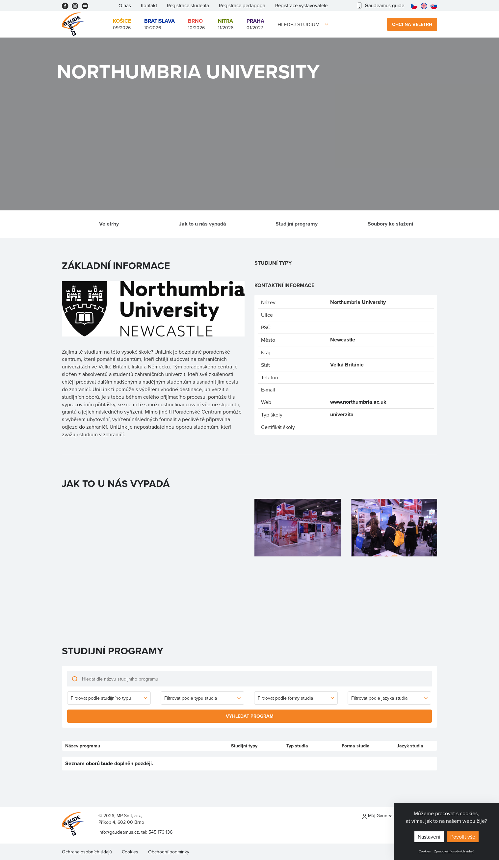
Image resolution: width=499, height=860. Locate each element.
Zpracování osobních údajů (454, 851)
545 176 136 (160, 832)
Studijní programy (297, 224)
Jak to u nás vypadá (202, 224)
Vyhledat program (250, 716)
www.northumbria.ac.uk (358, 402)
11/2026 (225, 24)
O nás (124, 5)
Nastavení (429, 836)
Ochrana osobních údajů (87, 851)
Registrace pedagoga (242, 5)
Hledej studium (298, 24)
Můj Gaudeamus (381, 815)
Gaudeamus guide (381, 5)
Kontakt (149, 5)
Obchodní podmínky (168, 851)
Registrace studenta (188, 5)
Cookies (425, 851)
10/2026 (159, 24)
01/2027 (255, 24)
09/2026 (122, 24)
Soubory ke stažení (390, 224)
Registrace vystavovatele (301, 5)
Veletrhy (109, 224)
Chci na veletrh (412, 24)
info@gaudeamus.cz (118, 832)
